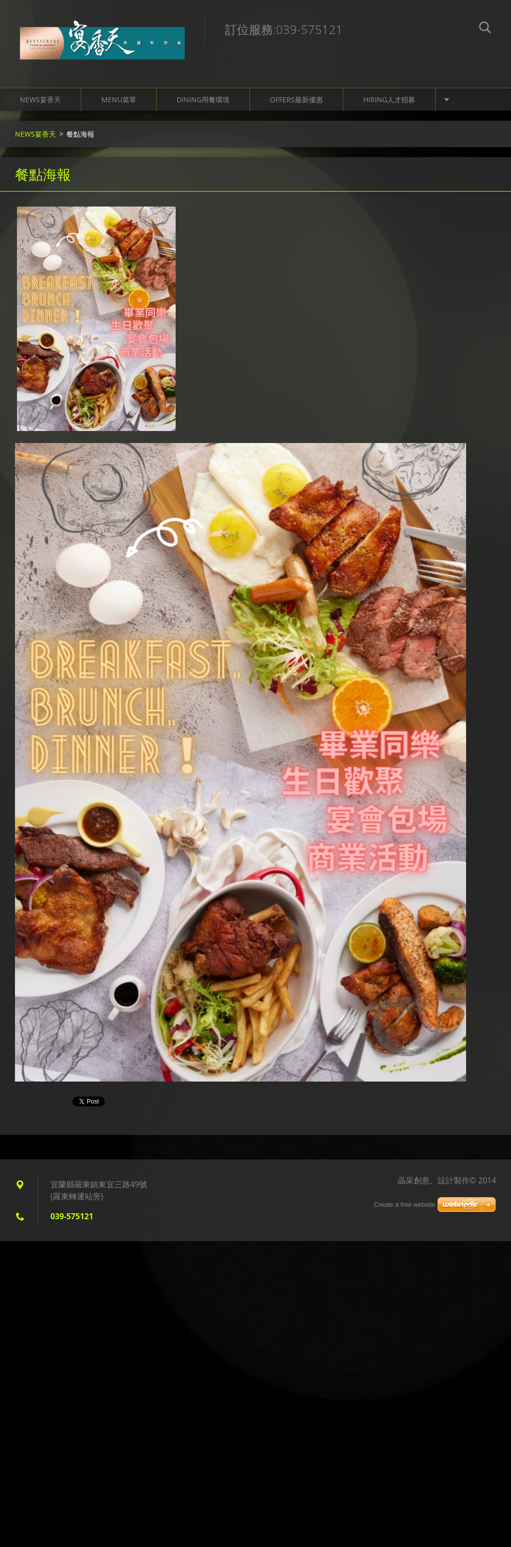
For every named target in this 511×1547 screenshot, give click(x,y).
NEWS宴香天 (40, 99)
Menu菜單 (118, 99)
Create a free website (405, 1204)
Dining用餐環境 (203, 99)
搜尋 (485, 29)
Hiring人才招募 (389, 99)
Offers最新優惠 (296, 99)
